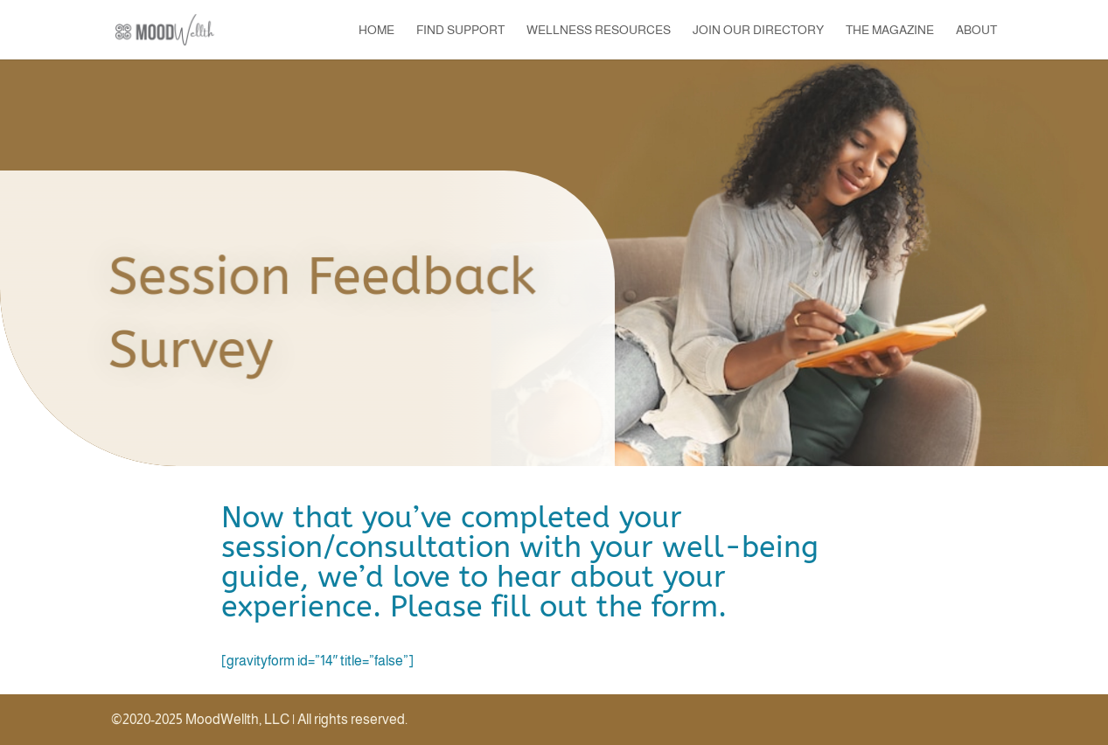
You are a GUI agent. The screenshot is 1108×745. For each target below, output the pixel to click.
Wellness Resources (598, 30)
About (976, 30)
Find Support (460, 30)
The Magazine (890, 30)
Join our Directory (758, 30)
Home (376, 30)
